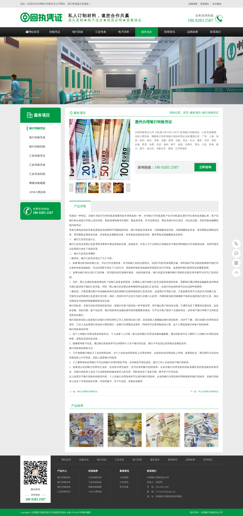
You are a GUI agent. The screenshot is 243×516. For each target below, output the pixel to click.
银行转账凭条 (37, 137)
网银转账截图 (37, 183)
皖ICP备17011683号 (72, 512)
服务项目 (146, 31)
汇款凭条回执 (37, 173)
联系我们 (204, 4)
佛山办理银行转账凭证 (87, 391)
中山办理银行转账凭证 (208, 391)
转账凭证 (54, 31)
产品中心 (62, 471)
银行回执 (77, 31)
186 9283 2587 (236, 243)
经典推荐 (93, 471)
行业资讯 (124, 482)
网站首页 (34, 31)
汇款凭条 (100, 31)
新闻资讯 (169, 31)
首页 (185, 112)
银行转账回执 (37, 146)
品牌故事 (192, 4)
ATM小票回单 (37, 192)
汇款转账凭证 (37, 155)
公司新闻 (124, 477)
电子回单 (123, 31)
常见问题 (124, 487)
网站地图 (86, 512)
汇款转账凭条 (37, 164)
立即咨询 (205, 167)
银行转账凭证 (37, 128)
